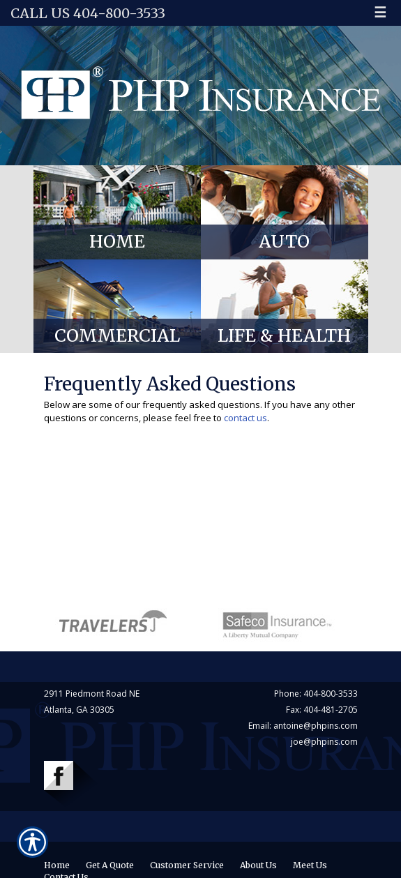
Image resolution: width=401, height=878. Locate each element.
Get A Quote (110, 865)
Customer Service (187, 865)
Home (57, 865)
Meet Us (310, 865)
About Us (258, 865)
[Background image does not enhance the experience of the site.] (117, 212)
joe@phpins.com (324, 742)
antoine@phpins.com (315, 726)
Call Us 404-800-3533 (87, 13)
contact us (245, 417)
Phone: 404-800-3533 (316, 693)
